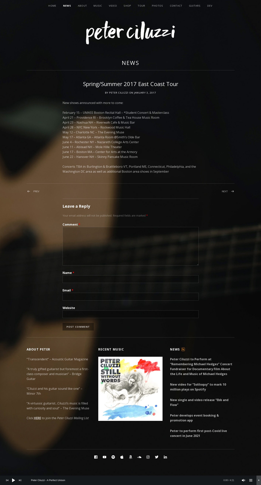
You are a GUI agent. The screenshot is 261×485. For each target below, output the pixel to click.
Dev (210, 5)
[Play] (14, 480)
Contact (176, 5)
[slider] (132, 480)
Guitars (195, 5)
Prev (36, 191)
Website (69, 308)
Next (225, 191)
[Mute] (244, 480)
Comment (71, 224)
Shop (127, 5)
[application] (130, 480)
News (67, 5)
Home (52, 5)
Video (113, 5)
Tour (141, 5)
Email (68, 290)
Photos (157, 5)
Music (98, 5)
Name (68, 273)
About (82, 5)
